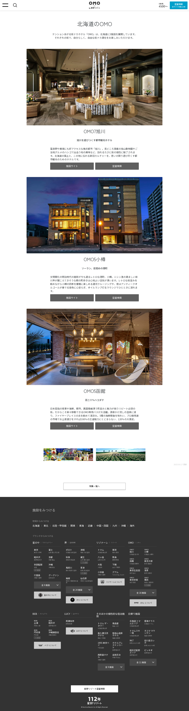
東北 (46, 525)
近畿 (90, 525)
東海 (81, 525)
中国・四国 (102, 525)
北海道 (36, 525)
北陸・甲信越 (59, 525)
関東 (72, 525)
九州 (114, 525)
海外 (132, 525)
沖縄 (123, 525)
